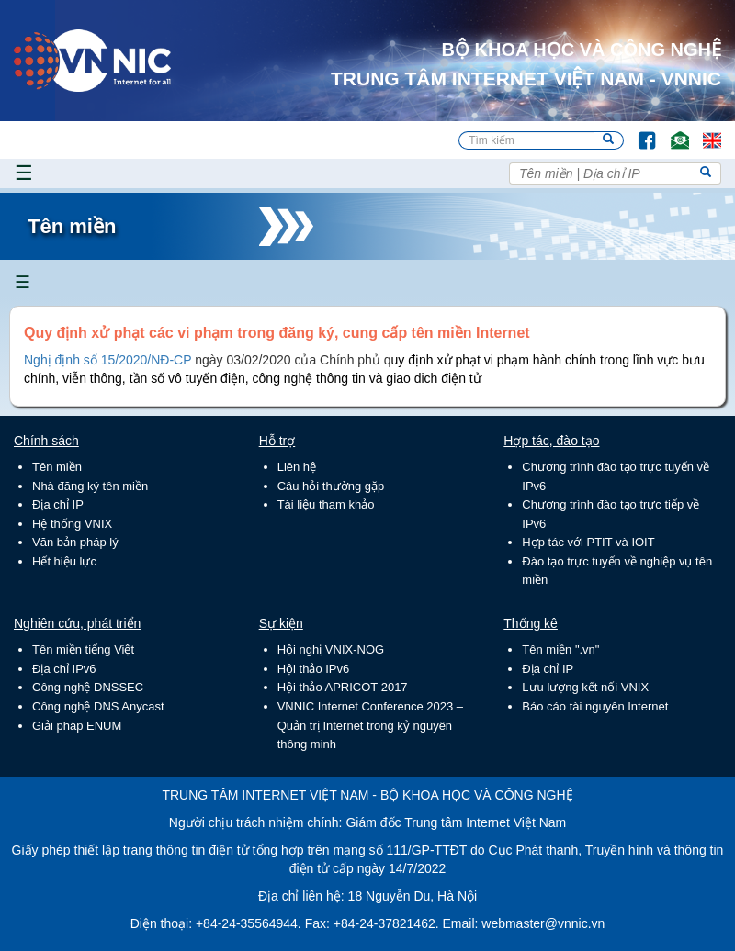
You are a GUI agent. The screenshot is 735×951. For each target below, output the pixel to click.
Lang (704, 131)
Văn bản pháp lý (75, 542)
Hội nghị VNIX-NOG (330, 649)
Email (672, 131)
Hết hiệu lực (64, 561)
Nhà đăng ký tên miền (90, 486)
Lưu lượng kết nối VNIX (585, 687)
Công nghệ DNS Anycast (98, 706)
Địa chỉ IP (58, 504)
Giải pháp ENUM (76, 726)
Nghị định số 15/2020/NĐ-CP (107, 359)
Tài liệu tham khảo (326, 504)
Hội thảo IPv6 (313, 669)
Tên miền (57, 467)
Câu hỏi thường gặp (331, 486)
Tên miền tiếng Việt (83, 649)
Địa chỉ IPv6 (64, 669)
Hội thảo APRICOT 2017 (342, 687)
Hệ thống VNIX (72, 524)
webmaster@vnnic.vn (543, 923)
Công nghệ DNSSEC (87, 687)
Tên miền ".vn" (560, 649)
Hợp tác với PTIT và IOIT (588, 542)
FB (638, 131)
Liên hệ (296, 467)
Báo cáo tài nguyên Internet (595, 706)
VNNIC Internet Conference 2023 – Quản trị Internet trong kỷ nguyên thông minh (370, 725)
